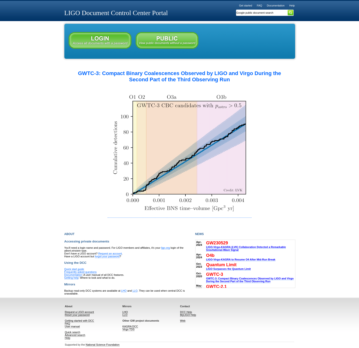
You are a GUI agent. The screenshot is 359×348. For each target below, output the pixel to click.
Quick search (72, 332)
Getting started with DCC (79, 320)
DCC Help (186, 312)
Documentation (276, 5)
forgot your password (107, 256)
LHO (124, 290)
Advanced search (75, 335)
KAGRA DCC (130, 326)
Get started (245, 5)
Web (182, 320)
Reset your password (77, 314)
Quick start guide (74, 269)
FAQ (259, 5)
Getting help (71, 277)
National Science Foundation (103, 344)
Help (292, 5)
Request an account (110, 253)
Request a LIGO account (79, 312)
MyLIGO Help (188, 314)
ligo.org (165, 247)
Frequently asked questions (80, 272)
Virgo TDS (128, 329)
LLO (135, 290)
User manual (72, 326)
